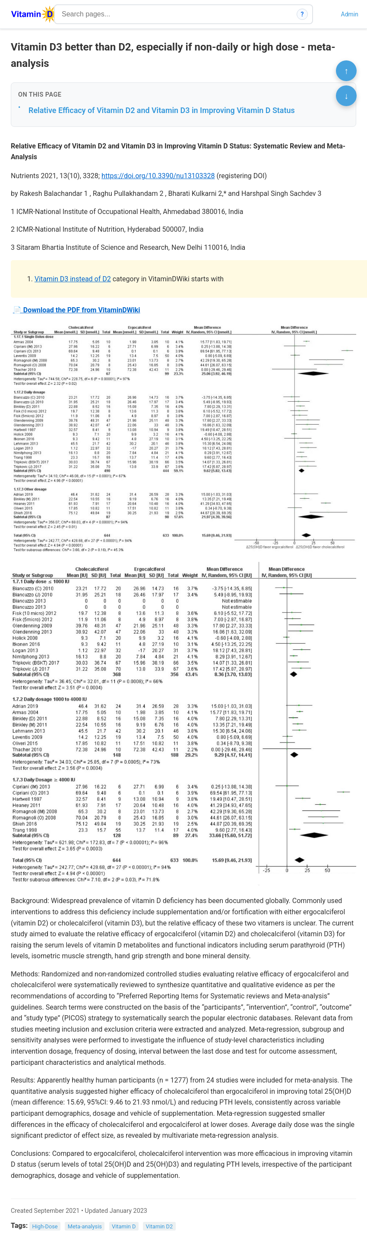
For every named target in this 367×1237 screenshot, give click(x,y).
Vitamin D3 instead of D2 (73, 279)
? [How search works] (302, 14)
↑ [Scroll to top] (346, 71)
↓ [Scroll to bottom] (346, 96)
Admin (349, 14)
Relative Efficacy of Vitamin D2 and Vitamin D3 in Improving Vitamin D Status (161, 110)
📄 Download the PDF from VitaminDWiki (76, 310)
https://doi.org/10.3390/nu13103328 (158, 176)
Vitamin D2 (159, 1226)
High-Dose (45, 1226)
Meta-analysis (85, 1226)
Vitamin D (124, 1226)
